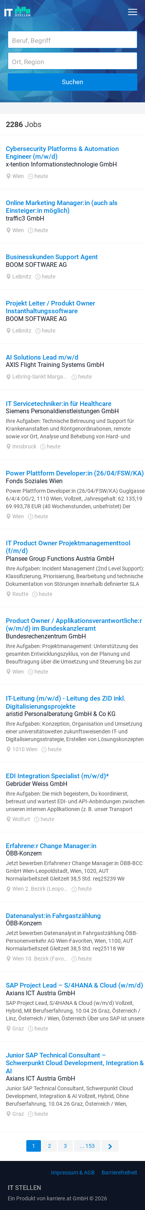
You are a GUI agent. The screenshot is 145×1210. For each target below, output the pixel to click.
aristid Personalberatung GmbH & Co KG (61, 714)
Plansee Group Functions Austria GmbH (60, 558)
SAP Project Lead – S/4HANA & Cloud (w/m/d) (74, 985)
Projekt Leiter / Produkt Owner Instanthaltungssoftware (50, 307)
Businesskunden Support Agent (52, 257)
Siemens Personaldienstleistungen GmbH (62, 411)
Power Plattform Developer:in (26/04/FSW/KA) (75, 473)
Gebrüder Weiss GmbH (36, 783)
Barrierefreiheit (119, 1172)
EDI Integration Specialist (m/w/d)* (57, 776)
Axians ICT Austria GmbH (40, 993)
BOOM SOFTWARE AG (36, 264)
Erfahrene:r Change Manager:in (51, 846)
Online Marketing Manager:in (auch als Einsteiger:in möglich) (62, 206)
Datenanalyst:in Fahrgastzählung (53, 916)
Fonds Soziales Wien (34, 481)
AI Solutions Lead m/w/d (42, 357)
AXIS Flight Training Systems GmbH (55, 364)
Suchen (72, 82)
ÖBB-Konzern (24, 853)
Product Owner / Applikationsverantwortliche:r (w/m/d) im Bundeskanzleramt (74, 624)
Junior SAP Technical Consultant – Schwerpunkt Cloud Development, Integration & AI (75, 1063)
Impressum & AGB (73, 1172)
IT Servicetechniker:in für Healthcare (58, 403)
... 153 (87, 1146)
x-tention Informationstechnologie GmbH (61, 164)
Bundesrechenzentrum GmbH (46, 636)
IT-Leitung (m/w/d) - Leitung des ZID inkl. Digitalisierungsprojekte (66, 702)
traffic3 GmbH (25, 218)
